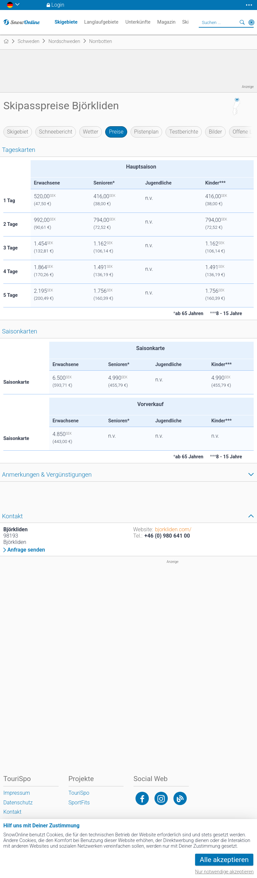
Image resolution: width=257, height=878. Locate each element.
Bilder (215, 132)
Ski (185, 22)
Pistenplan (146, 132)
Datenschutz (18, 802)
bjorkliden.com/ (173, 529)
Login (57, 5)
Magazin (166, 22)
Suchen (242, 22)
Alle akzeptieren (224, 860)
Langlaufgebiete (101, 22)
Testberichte (183, 132)
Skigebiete (66, 22)
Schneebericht (55, 132)
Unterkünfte (138, 22)
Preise (116, 132)
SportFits (79, 802)
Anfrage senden (26, 550)
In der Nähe (251, 22)
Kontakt (12, 812)
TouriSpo (79, 793)
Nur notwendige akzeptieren (224, 872)
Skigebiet (17, 132)
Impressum (16, 793)
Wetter (90, 132)
